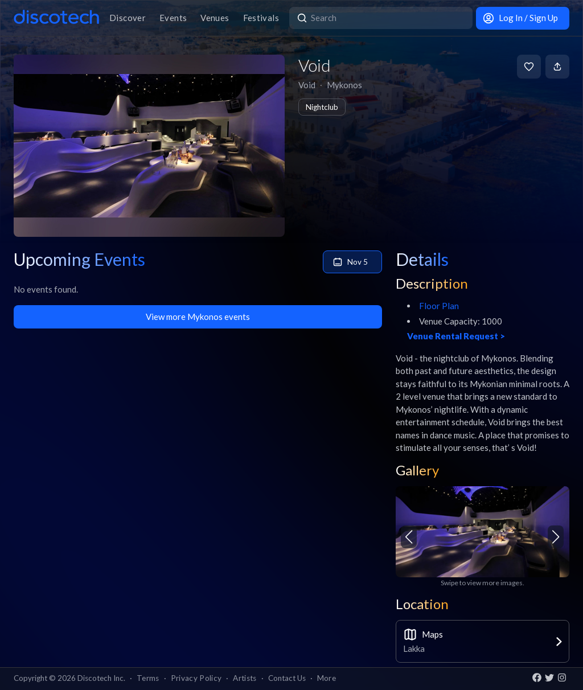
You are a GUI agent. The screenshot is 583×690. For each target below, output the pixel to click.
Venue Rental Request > (456, 336)
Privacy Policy (196, 678)
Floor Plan (439, 306)
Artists (244, 678)
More (326, 678)
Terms (148, 678)
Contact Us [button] (287, 678)
